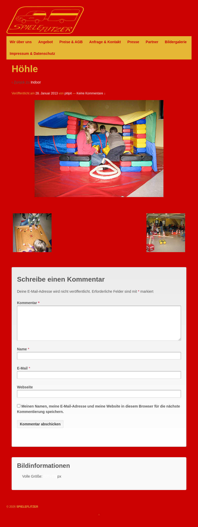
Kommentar (28, 303)
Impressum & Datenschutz (32, 53)
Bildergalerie (176, 42)
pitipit (68, 93)
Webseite (25, 393)
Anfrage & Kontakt (105, 42)
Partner (152, 42)
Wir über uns (21, 42)
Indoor (36, 82)
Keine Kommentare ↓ (91, 93)
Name (22, 355)
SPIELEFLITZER (27, 512)
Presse (133, 42)
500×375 (50, 482)
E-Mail (22, 374)
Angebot (45, 42)
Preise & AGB (71, 42)
